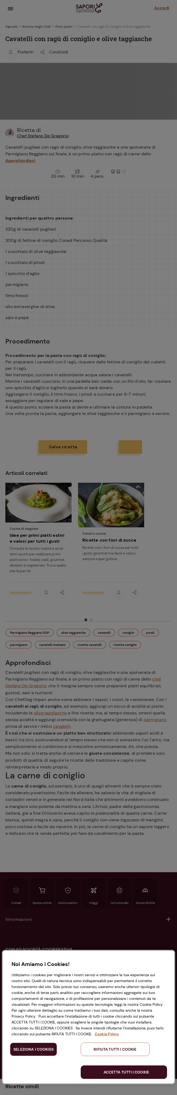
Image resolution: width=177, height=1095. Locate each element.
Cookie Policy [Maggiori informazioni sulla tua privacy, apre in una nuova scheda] (107, 1034)
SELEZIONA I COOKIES (33, 1049)
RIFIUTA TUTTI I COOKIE (115, 1049)
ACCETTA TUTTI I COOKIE (126, 1072)
